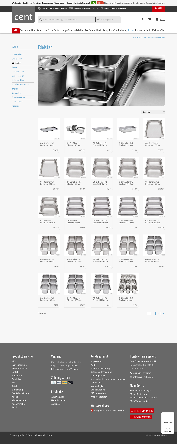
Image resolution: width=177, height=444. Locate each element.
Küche (131, 31)
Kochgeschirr (17, 59)
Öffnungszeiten (98, 393)
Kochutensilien (18, 76)
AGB (93, 365)
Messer (15, 67)
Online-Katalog (98, 389)
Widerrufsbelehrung (100, 368)
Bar (86, 31)
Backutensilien (18, 80)
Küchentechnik (143, 31)
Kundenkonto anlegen (140, 390)
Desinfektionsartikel (20, 85)
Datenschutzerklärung (101, 372)
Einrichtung (102, 31)
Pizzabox (15, 106)
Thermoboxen (17, 102)
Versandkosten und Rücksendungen (108, 379)
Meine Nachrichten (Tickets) (143, 397)
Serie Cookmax (18, 55)
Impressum (96, 361)
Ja (94, 3)
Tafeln (92, 31)
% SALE (158, 8)
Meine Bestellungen (139, 394)
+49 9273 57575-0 (140, 373)
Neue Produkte (58, 400)
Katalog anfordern (141, 417)
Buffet (57, 31)
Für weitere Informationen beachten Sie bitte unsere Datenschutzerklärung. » (134, 3)
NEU (16, 30)
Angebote (55, 404)
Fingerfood (67, 31)
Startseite (136, 37)
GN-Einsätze (152, 37)
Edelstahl (161, 37)
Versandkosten (162, 435)
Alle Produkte (57, 397)
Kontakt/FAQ (97, 382)
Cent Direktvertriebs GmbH (143, 361)
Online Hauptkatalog (142, 411)
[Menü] (172, 414)
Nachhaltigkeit (98, 386)
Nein (100, 3)
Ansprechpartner (99, 396)
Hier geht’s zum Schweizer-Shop (108, 410)
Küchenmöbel (158, 31)
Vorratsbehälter (18, 97)
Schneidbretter (18, 72)
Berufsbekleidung (118, 31)
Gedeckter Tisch (45, 31)
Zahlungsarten (98, 375)
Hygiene (15, 89)
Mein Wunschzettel (139, 401)
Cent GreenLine (27, 30)
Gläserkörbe (17, 93)
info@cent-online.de (141, 377)
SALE (14, 407)
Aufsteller (78, 31)
